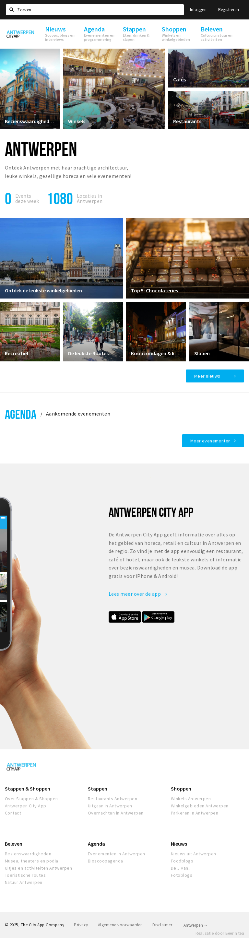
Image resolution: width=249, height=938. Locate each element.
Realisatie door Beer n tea (220, 933)
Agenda (20, 414)
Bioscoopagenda (105, 861)
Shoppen (181, 788)
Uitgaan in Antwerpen (110, 806)
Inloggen (198, 9)
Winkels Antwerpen (191, 799)
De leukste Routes (88, 353)
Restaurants (187, 121)
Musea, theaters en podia (31, 861)
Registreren (228, 9)
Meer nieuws (207, 376)
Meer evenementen (210, 441)
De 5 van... (181, 868)
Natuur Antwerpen (23, 882)
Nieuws (179, 843)
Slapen (202, 353)
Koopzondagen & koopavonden (156, 353)
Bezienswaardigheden (28, 854)
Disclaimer (162, 925)
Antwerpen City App (25, 806)
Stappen (97, 788)
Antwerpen (195, 925)
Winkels (76, 121)
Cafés (179, 79)
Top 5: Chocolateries (154, 290)
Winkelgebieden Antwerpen (200, 806)
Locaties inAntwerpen (90, 198)
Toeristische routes (25, 875)
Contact (13, 813)
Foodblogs (182, 861)
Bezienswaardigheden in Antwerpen (30, 121)
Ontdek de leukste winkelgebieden (43, 290)
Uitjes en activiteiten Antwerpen (38, 868)
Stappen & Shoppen (27, 788)
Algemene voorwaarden (120, 925)
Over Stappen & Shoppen (31, 799)
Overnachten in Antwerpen (116, 813)
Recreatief (17, 353)
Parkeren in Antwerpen (194, 813)
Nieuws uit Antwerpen (193, 854)
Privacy (81, 925)
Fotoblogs (181, 875)
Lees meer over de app (138, 594)
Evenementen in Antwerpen (116, 854)
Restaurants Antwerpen (112, 799)
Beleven (13, 843)
